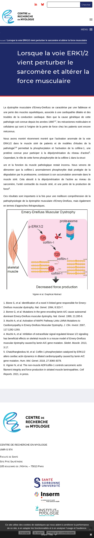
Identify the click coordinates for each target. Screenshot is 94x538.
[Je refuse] (89, 529)
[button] (84, 29)
